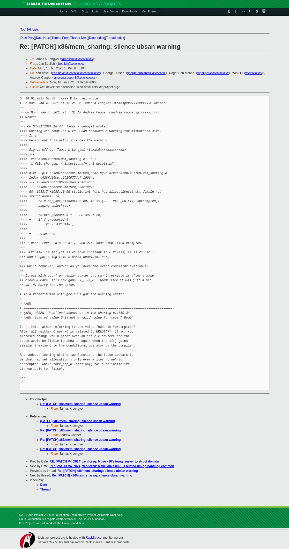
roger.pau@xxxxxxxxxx (213, 73)
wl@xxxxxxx (253, 73)
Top (22, 29)
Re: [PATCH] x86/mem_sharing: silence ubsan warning (80, 404)
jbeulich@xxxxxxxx (71, 64)
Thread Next (78, 38)
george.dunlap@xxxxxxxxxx (146, 73)
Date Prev (27, 38)
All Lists (33, 29)
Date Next (43, 38)
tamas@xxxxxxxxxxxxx (77, 59)
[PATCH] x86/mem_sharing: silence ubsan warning (77, 421)
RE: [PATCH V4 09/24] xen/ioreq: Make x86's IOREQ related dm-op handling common (112, 466)
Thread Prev (60, 38)
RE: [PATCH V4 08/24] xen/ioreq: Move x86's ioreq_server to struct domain (104, 461)
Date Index (96, 38)
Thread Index (115, 38)
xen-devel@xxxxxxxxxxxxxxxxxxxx (76, 73)
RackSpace (93, 537)
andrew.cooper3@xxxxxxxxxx (74, 78)
